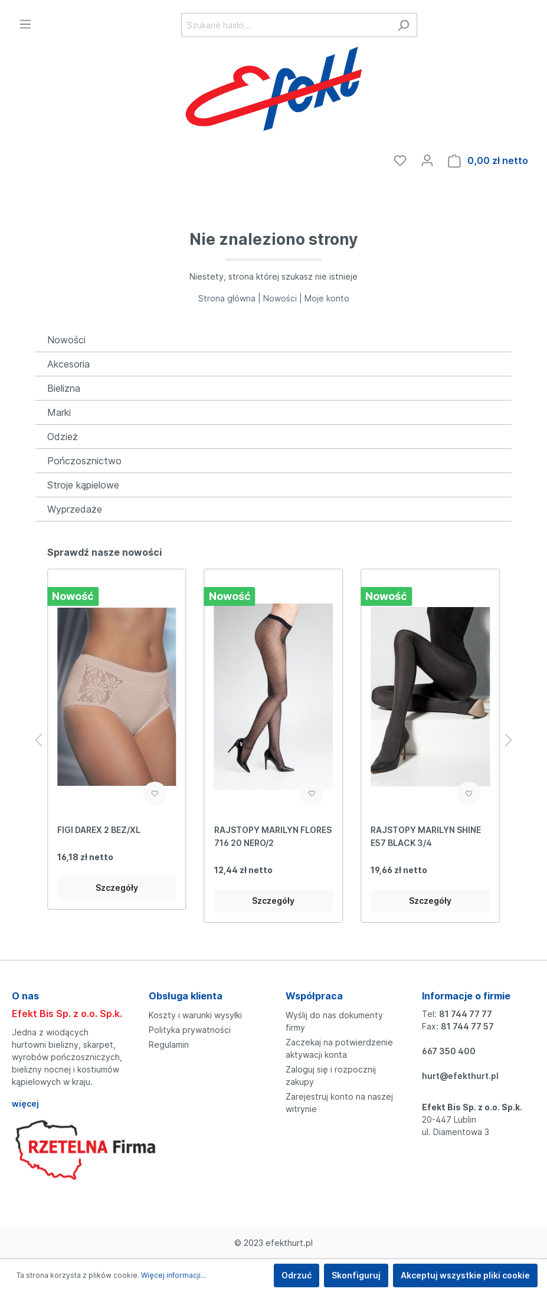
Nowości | (283, 298)
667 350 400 (449, 1051)
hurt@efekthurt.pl (460, 1076)
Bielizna (63, 388)
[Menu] (25, 24)
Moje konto (326, 298)
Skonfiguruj (356, 1275)
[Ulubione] (400, 160)
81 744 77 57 (467, 1026)
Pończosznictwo (84, 461)
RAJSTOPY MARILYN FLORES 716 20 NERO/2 (273, 836)
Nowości (66, 340)
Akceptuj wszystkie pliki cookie (465, 1275)
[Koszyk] (488, 160)
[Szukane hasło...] (285, 25)
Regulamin (169, 1044)
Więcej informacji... (173, 1275)
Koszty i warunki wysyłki (195, 1015)
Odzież (62, 436)
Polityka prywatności (190, 1030)
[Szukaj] (403, 25)
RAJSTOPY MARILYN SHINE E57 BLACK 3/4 (426, 836)
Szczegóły (117, 888)
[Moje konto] (427, 160)
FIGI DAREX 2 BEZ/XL (98, 830)
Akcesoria (68, 364)
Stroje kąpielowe (83, 485)
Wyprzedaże (74, 509)
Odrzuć (296, 1275)
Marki (59, 412)
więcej (25, 1103)
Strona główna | (230, 298)
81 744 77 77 (465, 1014)
